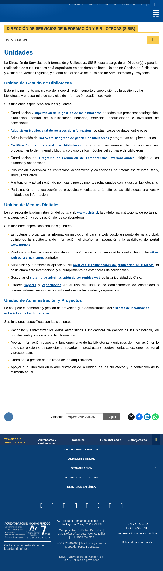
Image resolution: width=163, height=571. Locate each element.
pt (147, 4)
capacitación (51, 286)
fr (141, 4)
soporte (30, 286)
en (134, 4)
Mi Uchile (110, 4)
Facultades (73, 4)
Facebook (139, 418)
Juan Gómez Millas (85, 534)
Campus (62, 530)
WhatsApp (155, 418)
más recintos (81, 537)
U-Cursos (94, 4)
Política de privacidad (82, 559)
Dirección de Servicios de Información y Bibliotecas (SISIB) (71, 29)
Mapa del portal (74, 546)
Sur (102, 534)
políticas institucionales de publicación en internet (113, 266)
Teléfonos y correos (92, 543)
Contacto (92, 546)
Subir (8, 417)
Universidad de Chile (79, 556)
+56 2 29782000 (68, 543)
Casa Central (93, 524)
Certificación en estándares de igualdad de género (23, 548)
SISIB (60, 556)
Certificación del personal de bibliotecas (46, 146)
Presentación (17, 41)
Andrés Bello (76, 530)
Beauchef (92, 530)
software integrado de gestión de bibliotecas (74, 138)
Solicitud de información (137, 543)
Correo (124, 4)
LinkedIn (147, 418)
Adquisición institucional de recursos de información (51, 131)
